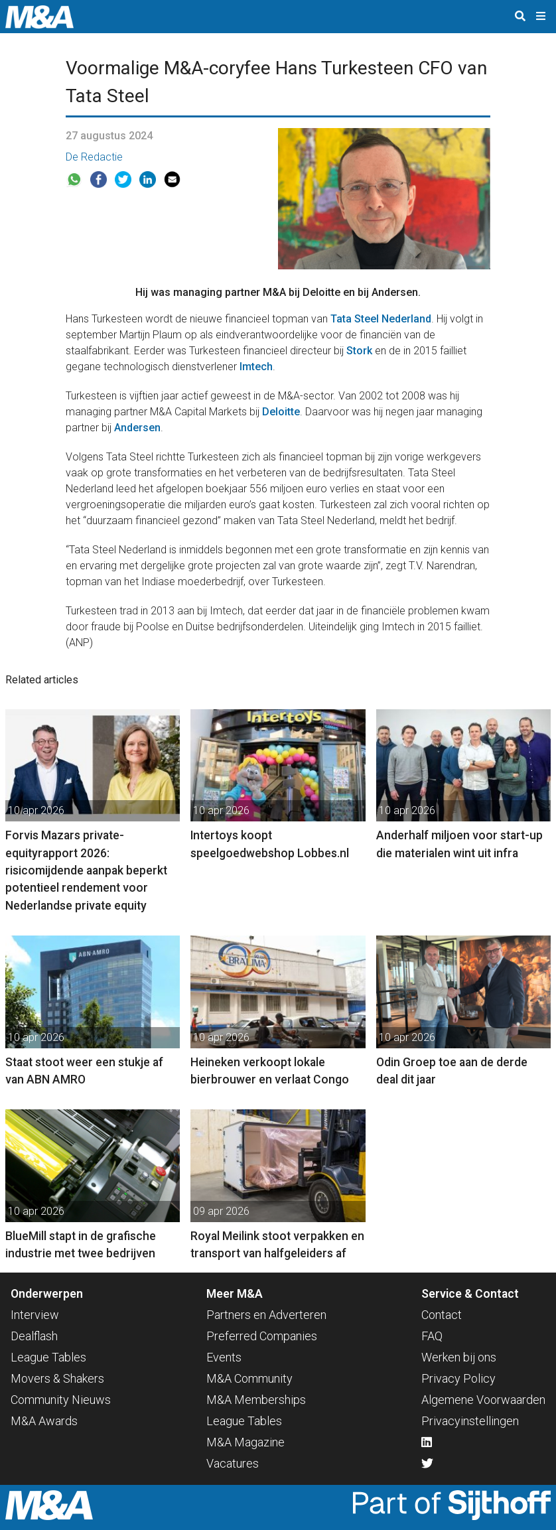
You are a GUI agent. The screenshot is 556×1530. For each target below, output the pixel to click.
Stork (359, 350)
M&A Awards (44, 1421)
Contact (441, 1315)
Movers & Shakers (57, 1378)
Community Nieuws (61, 1400)
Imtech (255, 366)
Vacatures (232, 1463)
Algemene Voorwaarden (483, 1400)
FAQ (432, 1336)
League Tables (48, 1357)
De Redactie (94, 157)
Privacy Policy (458, 1378)
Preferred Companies (261, 1336)
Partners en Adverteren (266, 1315)
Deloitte (281, 411)
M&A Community (249, 1378)
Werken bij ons (458, 1357)
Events (224, 1357)
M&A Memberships (256, 1400)
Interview (35, 1315)
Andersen (137, 427)
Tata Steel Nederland (380, 319)
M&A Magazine (245, 1442)
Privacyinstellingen (470, 1421)
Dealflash (34, 1336)
